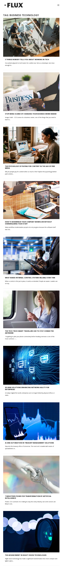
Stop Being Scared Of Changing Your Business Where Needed (31, 114)
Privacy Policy (52, 564)
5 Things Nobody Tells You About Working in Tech (27, 59)
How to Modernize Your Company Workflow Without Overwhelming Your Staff (28, 197)
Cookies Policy (38, 564)
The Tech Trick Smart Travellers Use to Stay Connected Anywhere (29, 281)
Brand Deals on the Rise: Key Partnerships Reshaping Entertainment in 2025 (27, 536)
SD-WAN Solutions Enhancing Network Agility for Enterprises (27, 324)
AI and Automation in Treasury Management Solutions (29, 366)
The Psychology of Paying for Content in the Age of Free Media (30, 155)
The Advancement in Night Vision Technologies (26, 451)
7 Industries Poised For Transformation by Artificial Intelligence (28, 407)
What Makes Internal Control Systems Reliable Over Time (30, 239)
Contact (8, 564)
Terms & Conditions (21, 564)
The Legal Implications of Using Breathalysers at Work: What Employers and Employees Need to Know (29, 492)
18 (53, 552)
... (49, 552)
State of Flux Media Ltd (34, 561)
